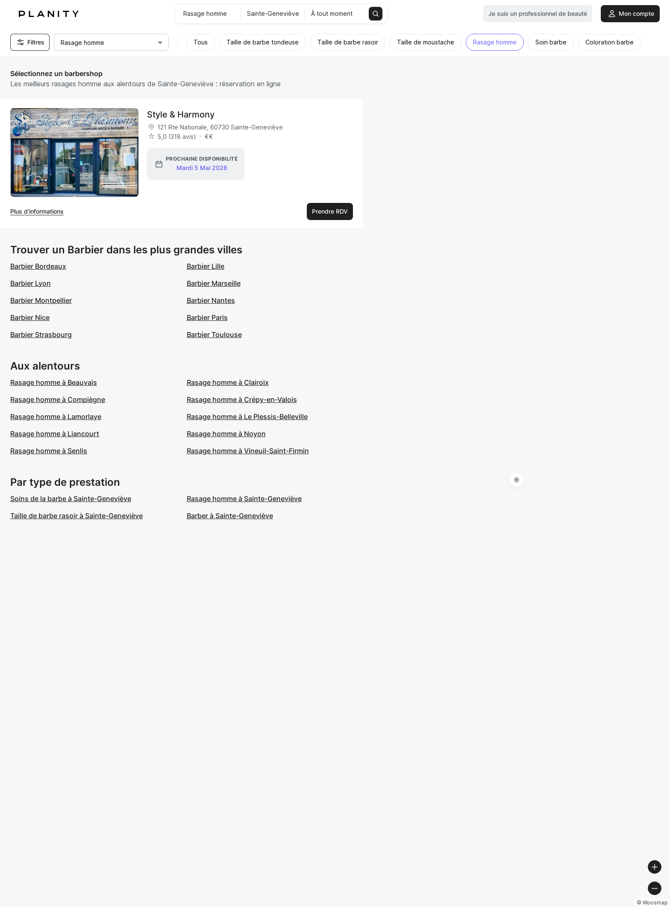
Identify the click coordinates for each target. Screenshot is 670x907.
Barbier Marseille (214, 283)
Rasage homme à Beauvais (53, 382)
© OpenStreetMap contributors (623, 903)
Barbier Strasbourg (41, 334)
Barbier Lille (205, 266)
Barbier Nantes (211, 300)
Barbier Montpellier (41, 300)
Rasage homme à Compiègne (57, 399)
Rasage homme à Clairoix (228, 382)
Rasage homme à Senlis (48, 450)
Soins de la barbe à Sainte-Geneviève (70, 498)
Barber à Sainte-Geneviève (230, 515)
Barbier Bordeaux (38, 266)
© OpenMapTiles (553, 903)
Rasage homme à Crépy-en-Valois (242, 399)
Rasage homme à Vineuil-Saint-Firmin (248, 450)
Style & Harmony (181, 114)
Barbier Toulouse (214, 334)
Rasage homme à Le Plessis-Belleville (247, 416)
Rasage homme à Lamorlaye (55, 416)
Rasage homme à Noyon (226, 433)
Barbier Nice (30, 317)
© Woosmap (509, 903)
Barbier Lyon (30, 283)
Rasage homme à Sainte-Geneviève (244, 498)
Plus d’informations (37, 211)
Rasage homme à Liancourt (54, 433)
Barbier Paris (207, 317)
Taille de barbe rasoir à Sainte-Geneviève (76, 515)
